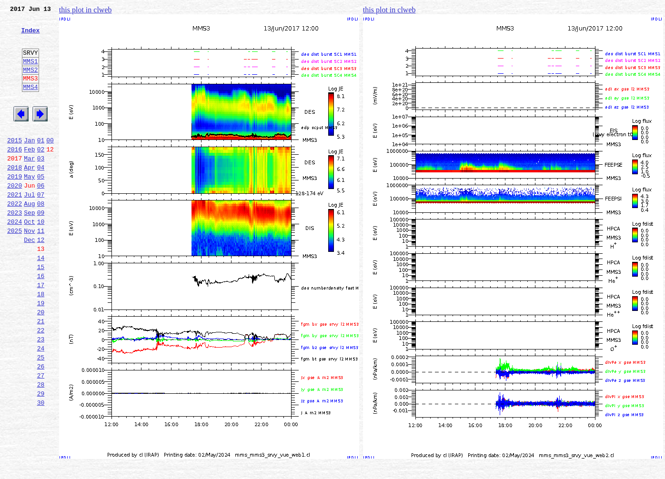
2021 (14, 225)
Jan (29, 163)
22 (41, 383)
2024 (14, 257)
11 (41, 267)
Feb (29, 173)
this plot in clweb (85, 10)
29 (41, 456)
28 (41, 445)
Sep (29, 246)
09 (41, 246)
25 (41, 414)
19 (41, 351)
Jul (29, 225)
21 (41, 372)
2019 (14, 204)
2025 (14, 267)
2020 (14, 215)
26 (41, 424)
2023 (14, 246)
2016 (14, 173)
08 (41, 236)
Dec (29, 278)
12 (41, 278)
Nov (29, 267)
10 (41, 257)
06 (41, 215)
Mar (29, 184)
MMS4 (30, 102)
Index (30, 35)
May (29, 204)
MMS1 (30, 72)
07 (41, 225)
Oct (29, 257)
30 (41, 466)
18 (41, 341)
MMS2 (30, 82)
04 (41, 194)
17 (41, 330)
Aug (29, 236)
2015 (14, 163)
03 (41, 184)
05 (41, 204)
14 (41, 299)
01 (41, 163)
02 (41, 173)
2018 (14, 194)
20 (41, 362)
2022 (14, 236)
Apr (29, 194)
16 (41, 320)
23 (41, 393)
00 (50, 163)
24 (41, 403)
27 (41, 435)
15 (41, 309)
